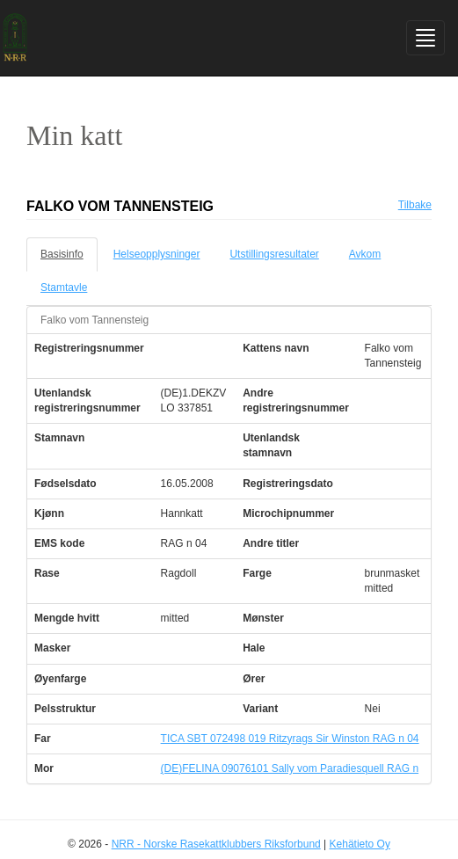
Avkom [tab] (365, 254)
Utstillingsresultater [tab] (273, 254)
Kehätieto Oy (360, 844)
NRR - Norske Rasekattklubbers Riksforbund (216, 844)
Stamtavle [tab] (63, 287)
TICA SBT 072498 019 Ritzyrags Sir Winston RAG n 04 (290, 738)
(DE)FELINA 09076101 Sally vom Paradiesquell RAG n (289, 768)
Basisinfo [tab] (62, 254)
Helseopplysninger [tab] (156, 254)
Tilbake (415, 205)
